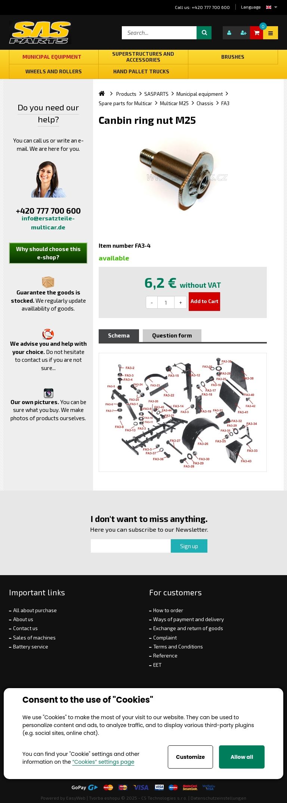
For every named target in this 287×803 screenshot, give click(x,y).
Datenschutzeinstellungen (218, 797)
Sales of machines (34, 638)
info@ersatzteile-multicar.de (48, 222)
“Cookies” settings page (103, 762)
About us (23, 619)
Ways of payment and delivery (188, 619)
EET (157, 665)
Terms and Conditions (178, 647)
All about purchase (35, 610)
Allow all (242, 757)
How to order (168, 610)
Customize (190, 757)
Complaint (165, 638)
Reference (165, 656)
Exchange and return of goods (188, 628)
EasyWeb (76, 797)
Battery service (30, 647)
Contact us (25, 628)
